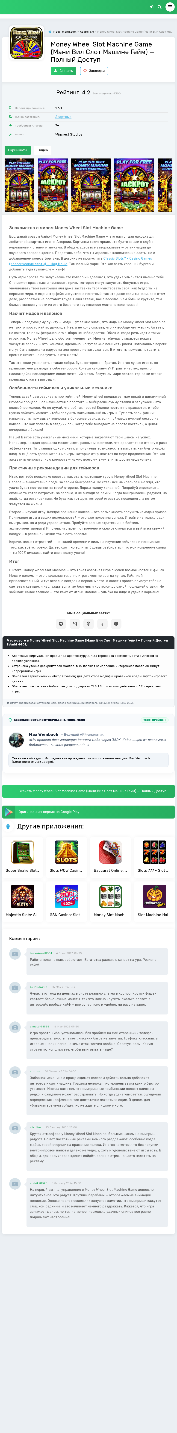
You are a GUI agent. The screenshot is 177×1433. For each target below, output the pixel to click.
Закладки (94, 71)
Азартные (63, 117)
